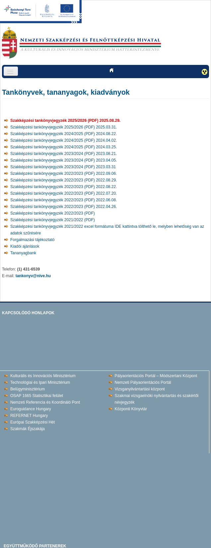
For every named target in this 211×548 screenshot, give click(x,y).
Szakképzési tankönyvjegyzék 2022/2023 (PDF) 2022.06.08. (63, 200)
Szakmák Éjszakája (27, 428)
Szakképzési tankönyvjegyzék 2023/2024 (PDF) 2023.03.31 (63, 167)
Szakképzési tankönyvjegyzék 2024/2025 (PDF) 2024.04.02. (63, 140)
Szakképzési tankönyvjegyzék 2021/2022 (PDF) (52, 220)
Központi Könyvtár (131, 409)
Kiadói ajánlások (24, 246)
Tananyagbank (23, 253)
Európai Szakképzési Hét (32, 422)
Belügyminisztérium (27, 389)
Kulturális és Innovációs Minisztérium (43, 376)
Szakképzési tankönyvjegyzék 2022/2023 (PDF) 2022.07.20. (63, 193)
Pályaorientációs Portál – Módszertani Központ (156, 376)
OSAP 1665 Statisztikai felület (36, 395)
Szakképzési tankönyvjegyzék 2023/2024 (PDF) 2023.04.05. (63, 160)
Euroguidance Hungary (30, 409)
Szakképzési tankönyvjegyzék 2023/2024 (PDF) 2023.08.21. (63, 153)
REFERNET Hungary (29, 415)
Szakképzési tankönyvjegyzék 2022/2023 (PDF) (52, 213)
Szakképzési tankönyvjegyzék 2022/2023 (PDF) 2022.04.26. (63, 206)
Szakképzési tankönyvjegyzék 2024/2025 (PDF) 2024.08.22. (63, 133)
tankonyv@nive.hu (33, 276)
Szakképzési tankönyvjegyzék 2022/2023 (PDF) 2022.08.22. (63, 186)
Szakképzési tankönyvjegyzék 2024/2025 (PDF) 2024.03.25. (63, 147)
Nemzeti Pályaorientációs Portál (143, 382)
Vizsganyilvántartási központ (140, 389)
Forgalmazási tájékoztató (32, 239)
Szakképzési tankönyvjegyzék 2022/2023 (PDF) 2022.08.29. (63, 180)
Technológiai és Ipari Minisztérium (40, 382)
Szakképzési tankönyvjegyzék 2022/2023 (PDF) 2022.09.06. (63, 173)
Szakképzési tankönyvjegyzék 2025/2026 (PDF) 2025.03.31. (63, 127)
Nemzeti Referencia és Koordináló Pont (45, 402)
